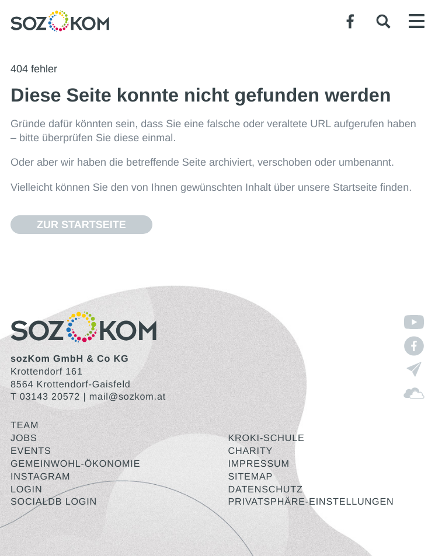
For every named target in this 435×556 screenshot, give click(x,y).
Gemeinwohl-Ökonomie (75, 464)
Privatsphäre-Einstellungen (311, 501)
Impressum (259, 464)
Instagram (40, 476)
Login (26, 489)
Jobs (24, 438)
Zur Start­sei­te (81, 224)
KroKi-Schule (266, 438)
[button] (383, 21)
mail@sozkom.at (127, 396)
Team (25, 425)
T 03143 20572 (45, 396)
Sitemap (250, 476)
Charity (250, 451)
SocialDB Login (54, 501)
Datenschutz (265, 489)
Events (31, 451)
